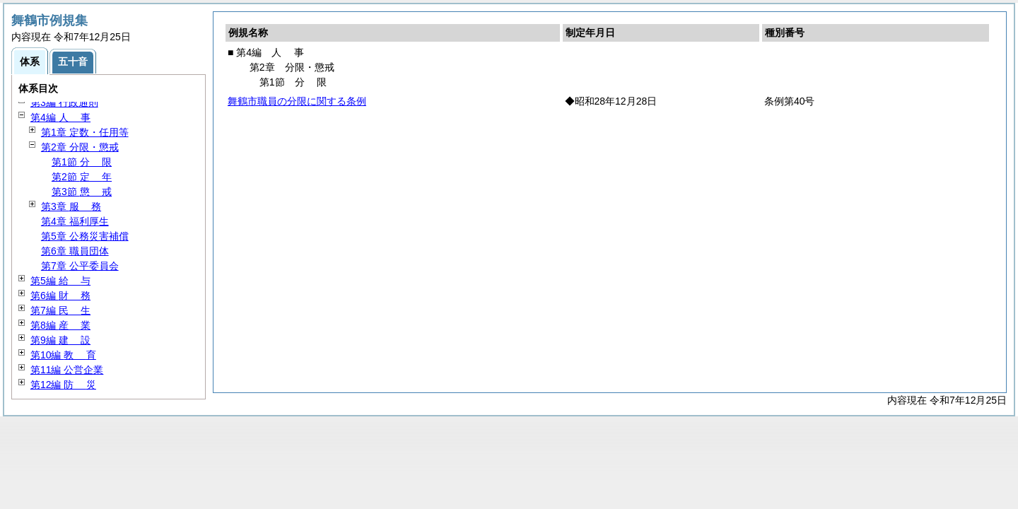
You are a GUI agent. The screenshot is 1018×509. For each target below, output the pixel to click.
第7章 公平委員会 (80, 265)
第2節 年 (82, 176)
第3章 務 (71, 206)
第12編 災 (63, 384)
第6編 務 (60, 295)
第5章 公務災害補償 (85, 236)
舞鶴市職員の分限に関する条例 (297, 101)
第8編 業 (60, 325)
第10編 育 (63, 355)
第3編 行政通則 (64, 102)
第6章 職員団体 (75, 251)
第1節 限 (82, 162)
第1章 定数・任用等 (85, 132)
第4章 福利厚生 (75, 221)
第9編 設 (60, 340)
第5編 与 (60, 280)
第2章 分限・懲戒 (80, 147)
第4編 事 (60, 117)
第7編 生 (60, 310)
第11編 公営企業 (66, 369)
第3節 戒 (82, 191)
